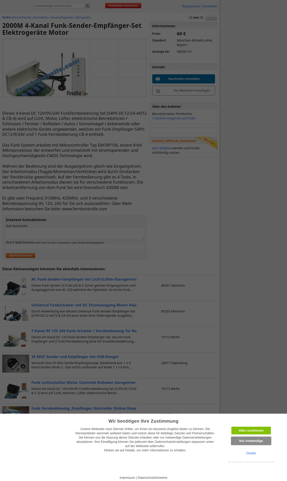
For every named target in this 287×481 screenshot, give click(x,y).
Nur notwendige (251, 441)
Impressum (127, 477)
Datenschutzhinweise (152, 477)
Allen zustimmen (251, 430)
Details (251, 453)
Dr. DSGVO (268, 462)
